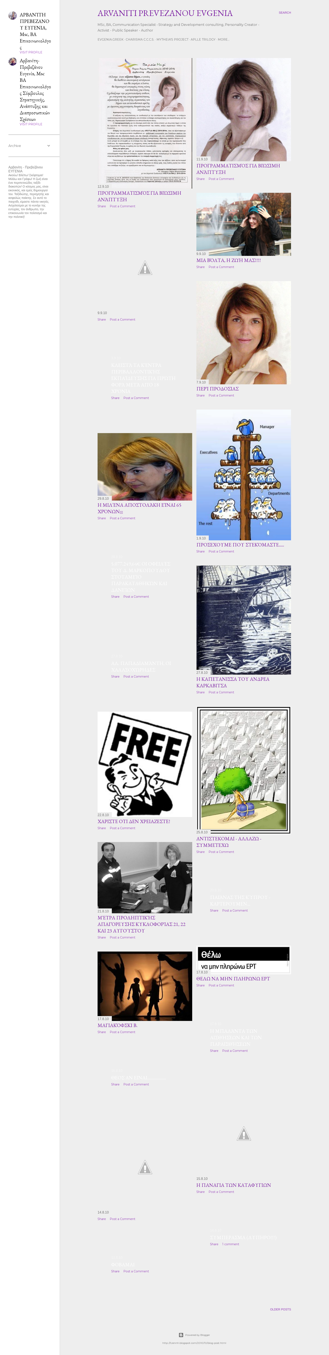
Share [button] (102, 206)
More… (224, 39)
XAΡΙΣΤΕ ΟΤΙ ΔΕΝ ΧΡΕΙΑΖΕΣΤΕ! (134, 821)
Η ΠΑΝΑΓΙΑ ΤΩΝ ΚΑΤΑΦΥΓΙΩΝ (233, 1185)
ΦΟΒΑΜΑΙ (123, 1264)
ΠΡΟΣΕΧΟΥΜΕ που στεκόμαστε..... (240, 544)
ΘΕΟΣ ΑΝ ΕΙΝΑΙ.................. (138, 1077)
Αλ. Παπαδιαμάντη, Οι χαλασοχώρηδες (141, 666)
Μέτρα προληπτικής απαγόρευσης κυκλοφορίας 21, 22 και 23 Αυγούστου (141, 924)
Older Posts (280, 1309)
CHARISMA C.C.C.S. (140, 39)
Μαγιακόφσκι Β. (117, 1025)
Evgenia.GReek (110, 39)
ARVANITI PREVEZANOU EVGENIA (165, 13)
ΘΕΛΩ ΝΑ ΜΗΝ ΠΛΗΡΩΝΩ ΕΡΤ (233, 978)
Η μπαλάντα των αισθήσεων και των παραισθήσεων (236, 1037)
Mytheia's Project (172, 39)
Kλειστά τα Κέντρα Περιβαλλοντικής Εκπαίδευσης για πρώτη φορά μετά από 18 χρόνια (143, 378)
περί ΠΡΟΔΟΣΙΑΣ (217, 388)
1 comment (230, 1244)
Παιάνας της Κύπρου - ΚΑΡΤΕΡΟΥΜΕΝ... (240, 900)
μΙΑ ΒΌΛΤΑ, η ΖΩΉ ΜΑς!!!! (228, 260)
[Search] (285, 13)
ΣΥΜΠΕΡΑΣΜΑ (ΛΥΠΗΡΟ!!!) (243, 1237)
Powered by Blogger (194, 1335)
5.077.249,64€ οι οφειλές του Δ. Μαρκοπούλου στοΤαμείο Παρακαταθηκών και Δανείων (140, 577)
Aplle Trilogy (203, 39)
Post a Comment (122, 206)
